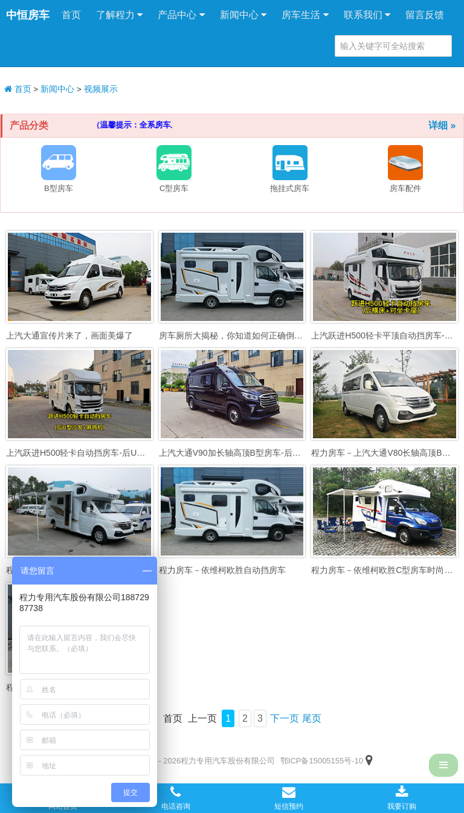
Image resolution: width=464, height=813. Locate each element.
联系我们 (367, 15)
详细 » (442, 125)
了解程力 (119, 15)
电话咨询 (175, 798)
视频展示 (101, 89)
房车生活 (305, 15)
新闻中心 (243, 15)
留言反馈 (424, 15)
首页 (71, 15)
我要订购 (401, 798)
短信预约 (288, 798)
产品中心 (181, 15)
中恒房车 (28, 15)
